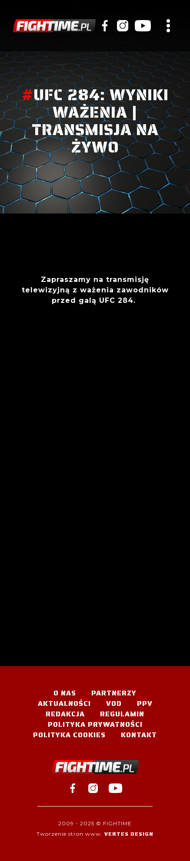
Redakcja (65, 713)
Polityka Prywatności (95, 724)
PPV (145, 703)
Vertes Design (128, 834)
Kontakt (139, 734)
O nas (64, 693)
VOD (114, 703)
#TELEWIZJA (54, 25)
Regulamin (122, 713)
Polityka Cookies (69, 734)
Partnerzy (114, 693)
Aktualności (64, 703)
